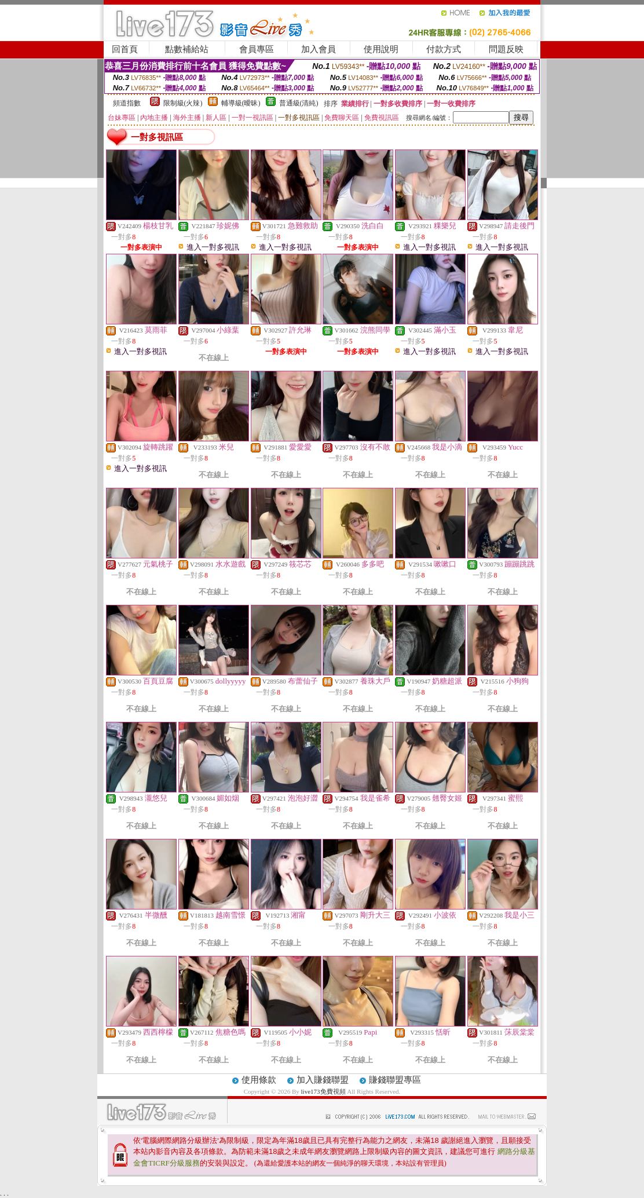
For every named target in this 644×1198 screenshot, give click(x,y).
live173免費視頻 (323, 1091)
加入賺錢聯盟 (323, 1079)
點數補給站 (186, 49)
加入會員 (318, 49)
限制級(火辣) (183, 103)
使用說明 (381, 49)
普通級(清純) (299, 103)
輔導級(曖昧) (241, 103)
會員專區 (256, 49)
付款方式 (443, 49)
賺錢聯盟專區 (395, 1079)
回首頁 (125, 49)
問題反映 (506, 49)
